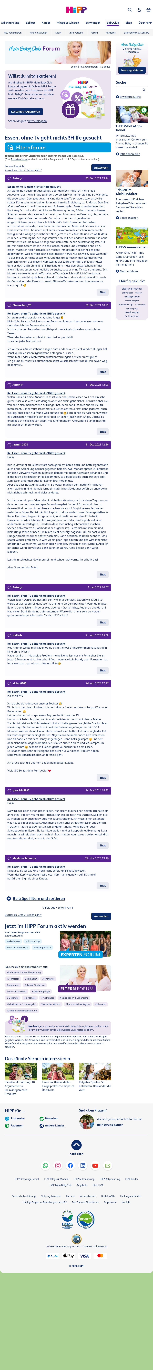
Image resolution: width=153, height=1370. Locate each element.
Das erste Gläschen (16, 991)
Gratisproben (132, 296)
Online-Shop (132, 316)
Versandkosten (88, 1196)
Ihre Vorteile (76, 32)
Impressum (110, 1202)
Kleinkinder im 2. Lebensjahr (74, 997)
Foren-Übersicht (15, 166)
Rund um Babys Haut (17, 947)
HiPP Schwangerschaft (27, 1179)
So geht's (105, 66)
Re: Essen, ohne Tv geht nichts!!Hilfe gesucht (36, 313)
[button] (130, 10)
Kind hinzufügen (38, 32)
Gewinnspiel (132, 312)
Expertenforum (19, 159)
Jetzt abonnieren (130, 154)
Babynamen (13, 985)
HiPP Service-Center (110, 1124)
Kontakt (126, 1202)
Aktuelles (111, 32)
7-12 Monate (47, 997)
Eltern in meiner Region (78, 1004)
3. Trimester (48, 978)
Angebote (82, 1185)
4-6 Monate (29, 997)
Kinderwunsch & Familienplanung (24, 972)
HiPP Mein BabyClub (60, 1185)
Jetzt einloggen (37, 121)
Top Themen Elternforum (85, 1202)
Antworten (101, 167)
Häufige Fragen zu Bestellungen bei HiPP (45, 1202)
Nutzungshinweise (51, 1196)
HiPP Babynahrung (110, 1179)
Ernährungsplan (132, 300)
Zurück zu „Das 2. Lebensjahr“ (23, 170)
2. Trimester (31, 978)
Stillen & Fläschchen (35, 985)
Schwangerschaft (42, 947)
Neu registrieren (13, 32)
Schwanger (127, 292)
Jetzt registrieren (89, 66)
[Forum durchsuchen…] (132, 89)
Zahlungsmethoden (130, 1196)
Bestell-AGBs (108, 1196)
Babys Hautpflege (41, 991)
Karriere (70, 1196)
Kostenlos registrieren (25, 111)
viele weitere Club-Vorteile (71, 1029)
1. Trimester (13, 978)
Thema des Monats (50, 1004)
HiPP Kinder (131, 1179)
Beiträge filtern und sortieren (39, 898)
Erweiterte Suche (130, 97)
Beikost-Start (13, 941)
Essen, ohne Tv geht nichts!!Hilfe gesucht (34, 186)
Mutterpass (132, 308)
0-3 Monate (12, 997)
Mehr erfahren (129, 271)
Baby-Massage (126, 304)
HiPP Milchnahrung (84, 1179)
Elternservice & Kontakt (136, 32)
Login (58, 32)
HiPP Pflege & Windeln (56, 1179)
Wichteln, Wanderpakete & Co (22, 1010)
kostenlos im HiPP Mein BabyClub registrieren (69, 1026)
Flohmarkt (100, 1004)
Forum (94, 32)
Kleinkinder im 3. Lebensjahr (21, 1004)
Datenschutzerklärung (24, 1196)
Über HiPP (97, 1185)
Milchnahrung (33, 941)
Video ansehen (129, 218)
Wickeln (138, 293)
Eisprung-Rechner (132, 288)
